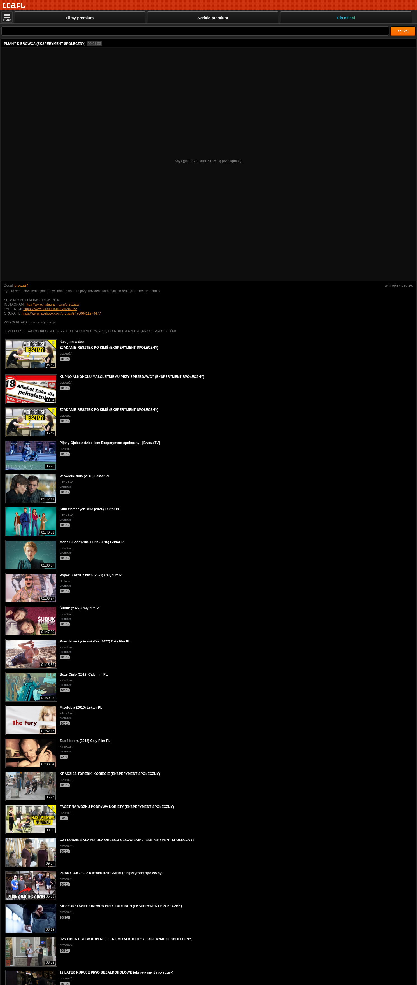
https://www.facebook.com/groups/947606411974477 (61, 313)
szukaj (403, 31)
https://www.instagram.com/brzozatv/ (52, 304)
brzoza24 (21, 285)
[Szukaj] (195, 31)
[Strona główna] (14, 5)
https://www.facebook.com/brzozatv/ (50, 309)
